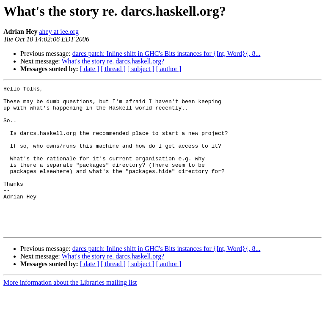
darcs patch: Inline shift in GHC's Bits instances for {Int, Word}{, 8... (166, 53)
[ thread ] (113, 68)
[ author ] (169, 68)
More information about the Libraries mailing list (70, 311)
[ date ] (89, 68)
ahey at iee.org (58, 31)
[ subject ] (140, 68)
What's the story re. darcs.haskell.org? (112, 61)
